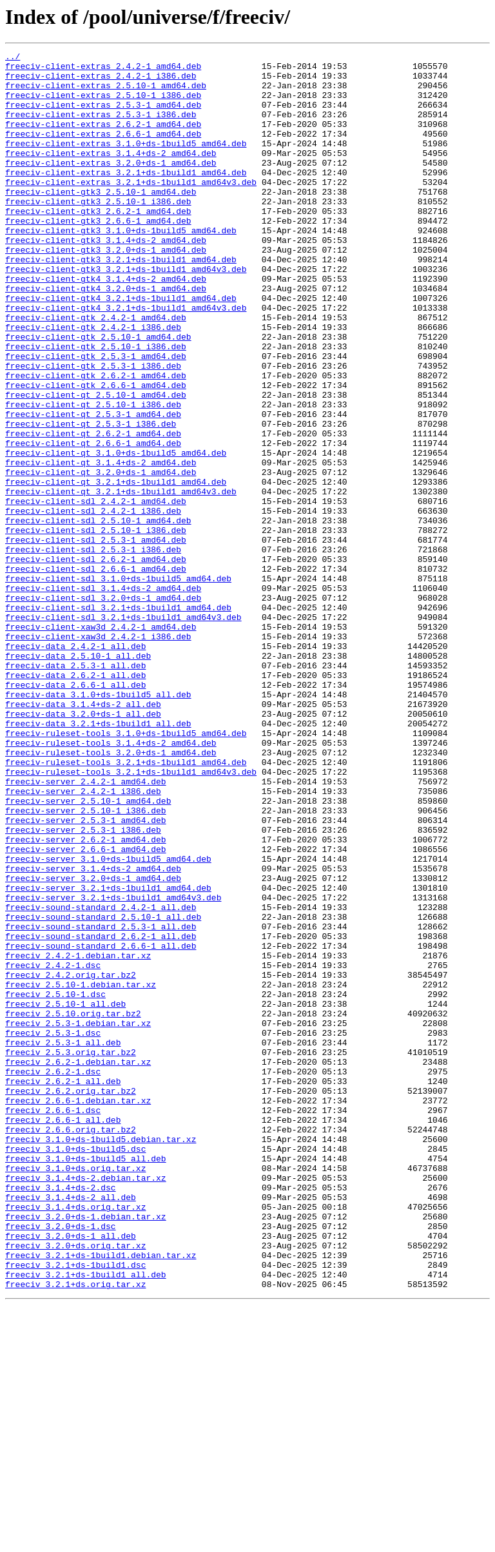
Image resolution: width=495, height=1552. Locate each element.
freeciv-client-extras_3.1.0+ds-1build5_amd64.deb (125, 162)
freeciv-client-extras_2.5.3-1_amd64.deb (103, 116)
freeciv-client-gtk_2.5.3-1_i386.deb (93, 429)
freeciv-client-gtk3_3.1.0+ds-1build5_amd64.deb (121, 267)
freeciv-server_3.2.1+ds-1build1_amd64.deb (108, 1056)
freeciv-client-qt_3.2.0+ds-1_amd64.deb (100, 557)
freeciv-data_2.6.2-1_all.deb (75, 800)
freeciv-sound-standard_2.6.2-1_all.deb (100, 1114)
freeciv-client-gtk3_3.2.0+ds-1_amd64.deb (105, 290)
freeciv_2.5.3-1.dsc (53, 1230)
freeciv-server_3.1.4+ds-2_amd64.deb (93, 1032)
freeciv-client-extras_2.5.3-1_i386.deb (100, 127)
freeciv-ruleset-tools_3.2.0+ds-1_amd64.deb (111, 893)
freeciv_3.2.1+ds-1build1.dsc (75, 1508)
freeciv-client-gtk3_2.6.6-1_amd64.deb (98, 255)
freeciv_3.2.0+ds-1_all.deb (70, 1473)
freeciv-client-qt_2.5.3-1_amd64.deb (93, 487)
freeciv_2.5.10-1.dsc (55, 1183)
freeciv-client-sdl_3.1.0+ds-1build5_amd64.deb (118, 684)
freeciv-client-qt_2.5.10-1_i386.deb (93, 475)
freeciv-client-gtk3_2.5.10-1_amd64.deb (100, 220)
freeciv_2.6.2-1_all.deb (63, 1288)
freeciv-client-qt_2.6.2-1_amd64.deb (93, 510)
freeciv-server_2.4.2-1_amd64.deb (85, 928)
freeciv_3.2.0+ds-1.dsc (60, 1462)
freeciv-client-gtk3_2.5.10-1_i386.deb (98, 232)
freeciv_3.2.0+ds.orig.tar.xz (75, 1485)
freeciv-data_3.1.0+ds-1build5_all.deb (98, 823)
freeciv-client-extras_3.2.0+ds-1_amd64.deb (111, 185)
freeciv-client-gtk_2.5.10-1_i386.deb (95, 406)
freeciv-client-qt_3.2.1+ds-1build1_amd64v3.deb (121, 580)
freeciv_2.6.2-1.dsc (53, 1276)
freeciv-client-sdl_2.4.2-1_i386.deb (93, 603)
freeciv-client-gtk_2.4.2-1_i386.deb (93, 383)
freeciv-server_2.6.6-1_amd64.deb (85, 1009)
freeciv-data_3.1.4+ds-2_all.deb (83, 835)
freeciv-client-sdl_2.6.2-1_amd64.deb (95, 661)
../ (12, 58)
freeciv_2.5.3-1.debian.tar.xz (78, 1218)
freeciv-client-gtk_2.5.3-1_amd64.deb (95, 417)
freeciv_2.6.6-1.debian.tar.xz (78, 1311)
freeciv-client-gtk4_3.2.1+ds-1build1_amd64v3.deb (125, 359)
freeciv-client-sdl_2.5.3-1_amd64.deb (95, 638)
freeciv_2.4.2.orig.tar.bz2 (70, 1160)
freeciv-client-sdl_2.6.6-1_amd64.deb (95, 673)
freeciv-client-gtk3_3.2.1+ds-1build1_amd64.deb (121, 301)
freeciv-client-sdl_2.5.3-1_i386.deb (93, 649)
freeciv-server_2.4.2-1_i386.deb (83, 940)
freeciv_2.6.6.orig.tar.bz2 (70, 1346)
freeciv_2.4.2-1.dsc (53, 1148)
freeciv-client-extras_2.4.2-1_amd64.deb (103, 69)
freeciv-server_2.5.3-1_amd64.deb (85, 974)
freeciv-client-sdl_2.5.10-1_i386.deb (95, 626)
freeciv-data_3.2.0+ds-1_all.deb (83, 847)
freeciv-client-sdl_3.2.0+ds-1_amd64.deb (103, 707)
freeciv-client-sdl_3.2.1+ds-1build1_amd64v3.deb (123, 731)
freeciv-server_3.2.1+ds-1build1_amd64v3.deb (113, 1067)
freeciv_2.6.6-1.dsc (53, 1322)
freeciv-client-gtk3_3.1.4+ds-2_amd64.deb (105, 278)
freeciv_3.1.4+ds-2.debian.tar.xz (85, 1404)
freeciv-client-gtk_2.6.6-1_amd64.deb (95, 452)
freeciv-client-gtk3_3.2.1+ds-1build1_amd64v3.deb (125, 313)
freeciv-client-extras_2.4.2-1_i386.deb (100, 81)
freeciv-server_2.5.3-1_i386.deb (83, 986)
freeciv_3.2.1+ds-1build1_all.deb (85, 1520)
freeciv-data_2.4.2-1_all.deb (75, 765)
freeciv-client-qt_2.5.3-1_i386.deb (90, 499)
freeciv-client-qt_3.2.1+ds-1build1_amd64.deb (115, 568)
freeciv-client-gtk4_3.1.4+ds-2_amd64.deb (105, 325)
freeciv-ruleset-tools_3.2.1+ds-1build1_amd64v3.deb (131, 916)
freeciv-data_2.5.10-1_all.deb (78, 777)
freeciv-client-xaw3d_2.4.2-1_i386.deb (98, 754)
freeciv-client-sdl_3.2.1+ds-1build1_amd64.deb (118, 719)
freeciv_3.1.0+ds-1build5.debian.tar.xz (100, 1357)
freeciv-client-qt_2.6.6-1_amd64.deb (93, 522)
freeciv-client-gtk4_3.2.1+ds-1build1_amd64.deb (121, 348)
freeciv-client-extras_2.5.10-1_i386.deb (103, 104)
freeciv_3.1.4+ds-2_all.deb (70, 1427)
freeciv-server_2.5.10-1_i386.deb (85, 963)
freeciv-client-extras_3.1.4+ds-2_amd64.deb (111, 174)
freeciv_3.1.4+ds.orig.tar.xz (75, 1438)
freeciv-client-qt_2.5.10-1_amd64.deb (95, 464)
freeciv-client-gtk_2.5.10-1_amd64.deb (98, 394)
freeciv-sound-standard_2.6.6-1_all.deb (100, 1125)
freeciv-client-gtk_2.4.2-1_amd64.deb (95, 371)
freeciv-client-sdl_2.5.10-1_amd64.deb (98, 615)
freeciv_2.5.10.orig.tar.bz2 (73, 1206)
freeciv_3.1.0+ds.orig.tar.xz (75, 1392)
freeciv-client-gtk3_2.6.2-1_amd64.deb (98, 243)
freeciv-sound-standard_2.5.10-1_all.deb (103, 1090)
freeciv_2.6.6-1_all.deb (63, 1334)
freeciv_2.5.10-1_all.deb (65, 1195)
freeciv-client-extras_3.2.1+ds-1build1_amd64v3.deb (131, 209)
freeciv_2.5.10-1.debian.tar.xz (80, 1172)
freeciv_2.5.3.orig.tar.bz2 (70, 1253)
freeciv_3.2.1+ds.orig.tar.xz (75, 1531)
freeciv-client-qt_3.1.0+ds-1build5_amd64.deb (115, 533)
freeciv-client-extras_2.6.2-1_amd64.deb (103, 139)
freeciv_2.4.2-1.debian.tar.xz (78, 1137)
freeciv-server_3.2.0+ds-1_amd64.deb (93, 1044)
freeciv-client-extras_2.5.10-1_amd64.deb (105, 93)
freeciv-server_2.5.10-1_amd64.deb (88, 951)
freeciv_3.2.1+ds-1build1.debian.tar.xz (100, 1496)
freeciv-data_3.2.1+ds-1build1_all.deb (98, 858)
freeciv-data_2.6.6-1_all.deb (75, 812)
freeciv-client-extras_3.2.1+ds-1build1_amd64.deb (125, 197)
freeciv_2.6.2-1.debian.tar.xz (78, 1264)
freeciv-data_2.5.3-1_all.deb (75, 789)
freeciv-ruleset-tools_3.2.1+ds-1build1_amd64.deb (125, 905)
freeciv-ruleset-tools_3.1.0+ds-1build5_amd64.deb (125, 870)
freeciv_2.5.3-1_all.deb (63, 1241)
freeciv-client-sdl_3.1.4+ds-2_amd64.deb (103, 696)
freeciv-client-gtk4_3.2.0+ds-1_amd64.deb (105, 336)
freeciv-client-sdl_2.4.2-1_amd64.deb (95, 591)
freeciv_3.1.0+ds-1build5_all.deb (85, 1380)
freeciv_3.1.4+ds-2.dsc (60, 1415)
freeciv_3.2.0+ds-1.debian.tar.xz (85, 1450)
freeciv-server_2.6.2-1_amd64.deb (85, 998)
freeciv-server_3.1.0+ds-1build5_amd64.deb (108, 1021)
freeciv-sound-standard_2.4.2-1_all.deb (100, 1079)
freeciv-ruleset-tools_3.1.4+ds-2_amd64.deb (111, 882)
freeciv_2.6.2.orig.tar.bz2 (70, 1299)
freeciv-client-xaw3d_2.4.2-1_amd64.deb (100, 742)
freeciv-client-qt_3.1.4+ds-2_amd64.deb (100, 545)
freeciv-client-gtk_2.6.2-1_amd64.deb (95, 441)
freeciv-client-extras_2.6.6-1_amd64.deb (103, 151)
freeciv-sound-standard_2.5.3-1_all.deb (100, 1102)
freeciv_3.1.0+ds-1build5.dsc (75, 1369)
